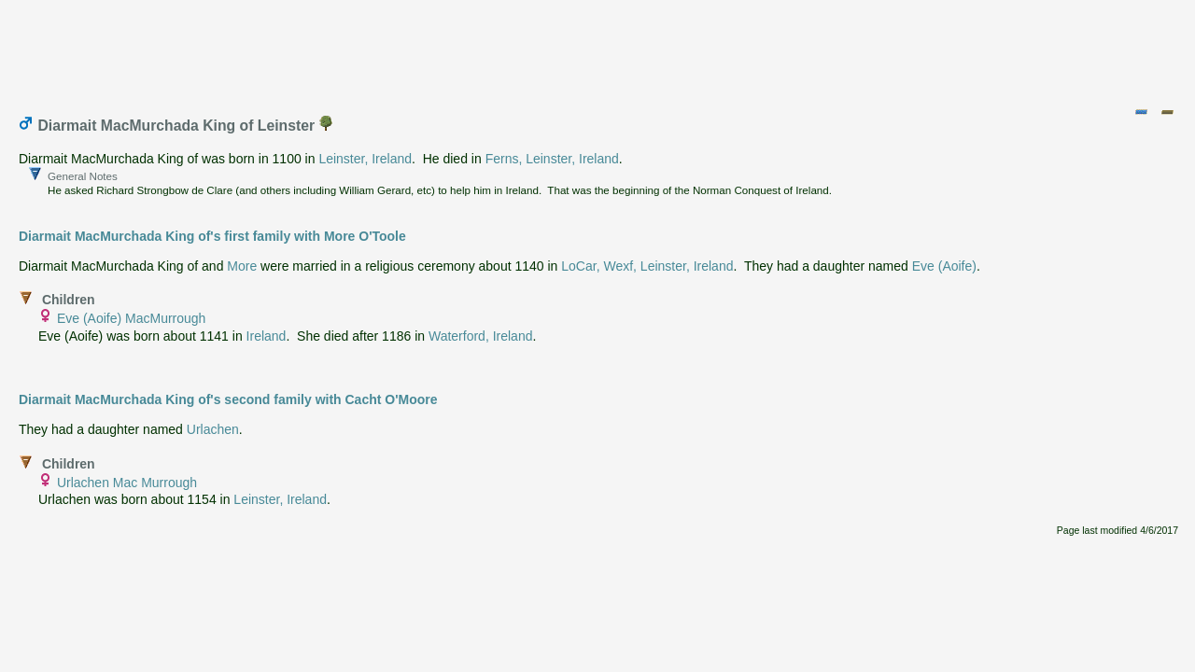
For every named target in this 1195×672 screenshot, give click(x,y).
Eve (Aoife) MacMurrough (131, 318)
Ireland (266, 336)
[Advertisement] (598, 49)
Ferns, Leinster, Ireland (552, 158)
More (242, 266)
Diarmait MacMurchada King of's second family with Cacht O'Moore (228, 399)
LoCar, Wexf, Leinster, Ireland (647, 266)
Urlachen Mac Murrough (127, 482)
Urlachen (213, 429)
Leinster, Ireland (365, 158)
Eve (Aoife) (944, 266)
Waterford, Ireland (481, 336)
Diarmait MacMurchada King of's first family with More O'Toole (212, 236)
